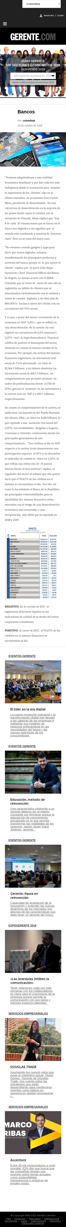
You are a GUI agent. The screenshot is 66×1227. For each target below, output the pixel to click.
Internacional (51, 1218)
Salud (24, 1220)
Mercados (35, 1218)
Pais (8, 1218)
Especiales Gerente (33, 1223)
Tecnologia (11, 1220)
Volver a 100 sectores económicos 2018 (33, 82)
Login (60, 15)
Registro (49, 15)
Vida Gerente (38, 1220)
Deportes (55, 1220)
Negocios (20, 1218)
